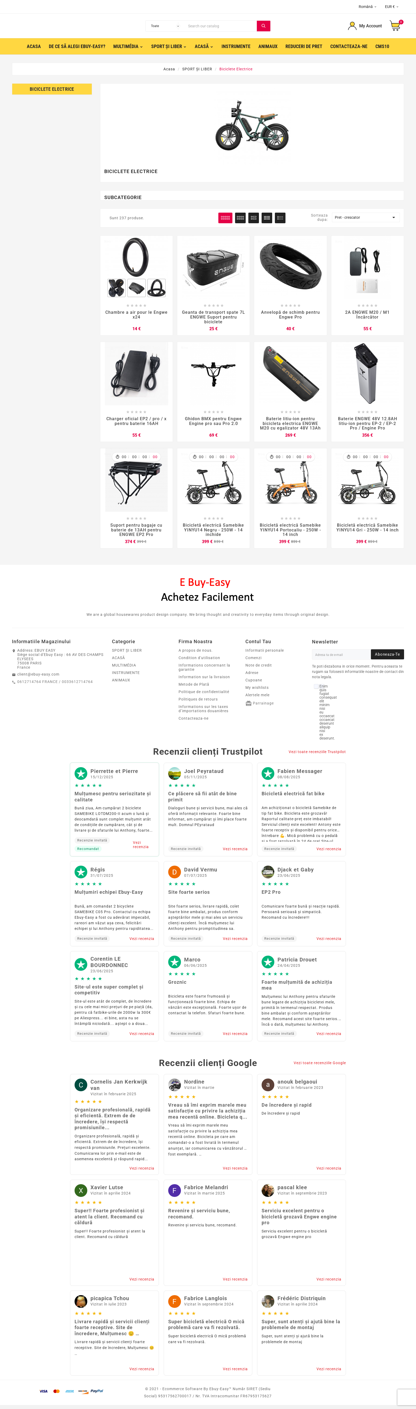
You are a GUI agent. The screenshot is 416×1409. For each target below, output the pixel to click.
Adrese (251, 677)
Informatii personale (264, 654)
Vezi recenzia (141, 848)
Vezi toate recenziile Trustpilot (317, 756)
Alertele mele (257, 699)
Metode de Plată (194, 688)
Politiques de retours (198, 703)
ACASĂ (118, 662)
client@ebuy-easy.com (38, 678)
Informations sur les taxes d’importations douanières (203, 712)
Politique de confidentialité (204, 696)
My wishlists (257, 691)
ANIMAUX (121, 684)
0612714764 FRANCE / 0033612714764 (55, 686)
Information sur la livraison (204, 681)
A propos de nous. (196, 654)
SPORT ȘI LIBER (127, 654)
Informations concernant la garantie (204, 671)
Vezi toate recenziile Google (320, 1067)
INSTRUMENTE (126, 677)
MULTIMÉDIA (124, 669)
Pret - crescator (366, 220)
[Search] (221, 27)
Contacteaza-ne (194, 722)
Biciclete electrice (52, 91)
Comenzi (253, 662)
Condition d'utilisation (199, 662)
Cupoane (253, 684)
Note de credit (258, 669)
